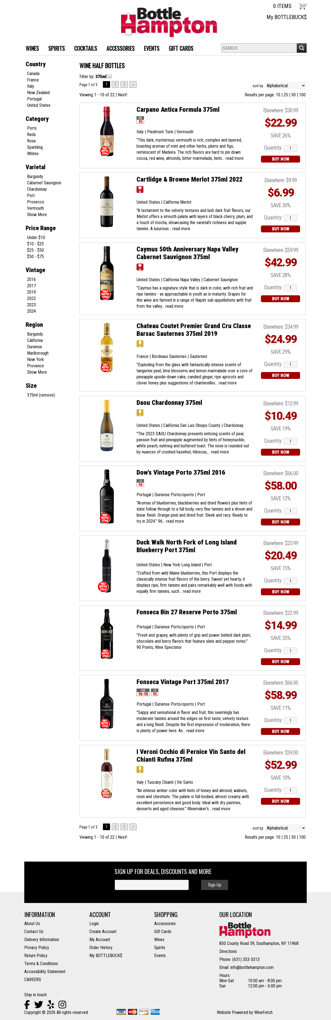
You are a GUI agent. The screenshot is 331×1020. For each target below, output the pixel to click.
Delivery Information (41, 939)
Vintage (35, 270)
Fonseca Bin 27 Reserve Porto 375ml (187, 612)
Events (151, 48)
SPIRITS (54, 49)
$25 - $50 (35, 250)
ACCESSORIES (118, 49)
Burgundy (35, 176)
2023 (31, 304)
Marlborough (38, 353)
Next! (122, 94)
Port (31, 195)
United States (38, 105)
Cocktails (84, 49)
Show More (37, 214)
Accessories (165, 923)
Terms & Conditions (41, 963)
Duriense (34, 346)
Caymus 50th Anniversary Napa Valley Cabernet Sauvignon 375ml (187, 253)
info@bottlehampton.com (252, 967)
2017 (31, 285)
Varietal (36, 167)
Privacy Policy (36, 947)
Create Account (102, 931)
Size (31, 385)
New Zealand (38, 92)
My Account (99, 939)
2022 (31, 298)
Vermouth (35, 208)
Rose (31, 141)
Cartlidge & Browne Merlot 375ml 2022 (189, 179)
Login (94, 923)
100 (302, 94)
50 (293, 94)
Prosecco (35, 201)
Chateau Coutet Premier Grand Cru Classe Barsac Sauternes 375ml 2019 (194, 330)
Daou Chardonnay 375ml (169, 403)
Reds (31, 134)
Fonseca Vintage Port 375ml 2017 (183, 682)
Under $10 (36, 237)
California (35, 340)
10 (278, 94)
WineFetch (263, 1012)
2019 (31, 292)
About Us (32, 923)
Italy (30, 86)
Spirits (159, 947)
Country (36, 64)
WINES (30, 49)
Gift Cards (181, 48)
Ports (32, 128)
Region (34, 324)
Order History (101, 947)
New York (35, 359)
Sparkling (35, 147)
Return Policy (35, 955)
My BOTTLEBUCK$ (286, 17)
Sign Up (214, 885)
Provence (35, 365)
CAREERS (32, 979)
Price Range (41, 228)
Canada (33, 73)
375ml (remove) (41, 395)
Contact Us (33, 931)
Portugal (34, 99)
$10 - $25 (35, 243)
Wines (159, 939)
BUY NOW (280, 159)
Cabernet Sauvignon (44, 182)
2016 (31, 279)
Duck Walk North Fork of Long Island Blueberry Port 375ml (187, 546)
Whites (33, 153)
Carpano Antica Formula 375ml (178, 109)
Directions (228, 951)
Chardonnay (37, 189)
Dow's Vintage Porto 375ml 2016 (181, 472)
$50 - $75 (35, 256)
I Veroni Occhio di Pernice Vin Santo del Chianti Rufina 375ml (191, 755)
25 (286, 94)
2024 (31, 311)
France (33, 80)
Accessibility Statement (44, 971)
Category (37, 118)
